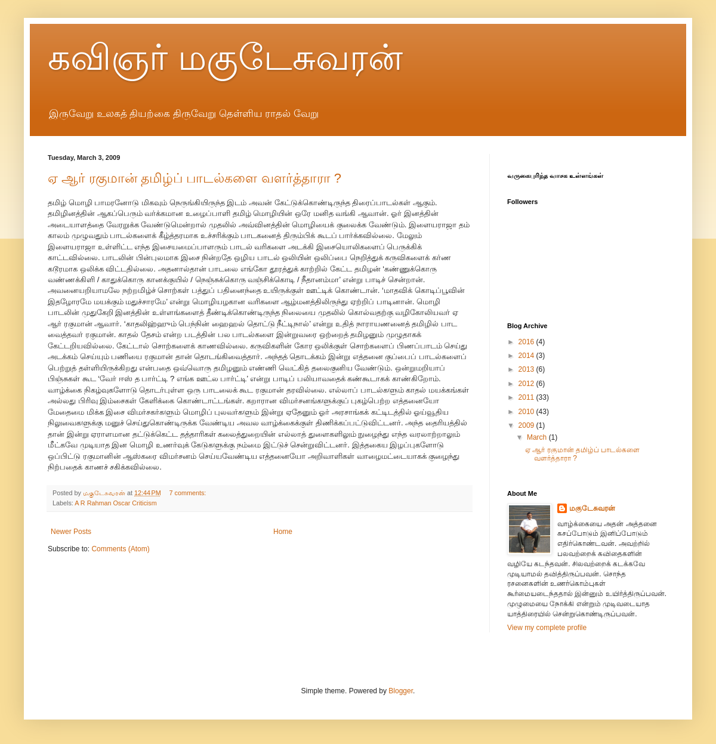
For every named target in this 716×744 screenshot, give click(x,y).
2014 (527, 355)
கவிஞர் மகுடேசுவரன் (225, 58)
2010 (527, 411)
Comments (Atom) (120, 549)
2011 (527, 397)
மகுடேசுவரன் (592, 508)
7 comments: (188, 492)
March (538, 437)
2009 (527, 425)
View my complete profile (547, 627)
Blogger (400, 691)
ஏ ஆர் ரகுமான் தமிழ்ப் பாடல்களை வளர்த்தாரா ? (194, 178)
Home (282, 531)
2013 (527, 369)
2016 (527, 342)
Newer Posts (71, 531)
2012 (527, 383)
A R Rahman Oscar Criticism (115, 503)
